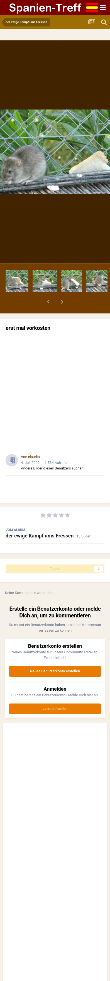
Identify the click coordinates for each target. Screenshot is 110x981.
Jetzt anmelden (55, 709)
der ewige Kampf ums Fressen (40, 536)
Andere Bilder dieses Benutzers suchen (52, 468)
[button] (48, 302)
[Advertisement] (55, 390)
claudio (34, 457)
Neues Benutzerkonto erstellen (55, 671)
